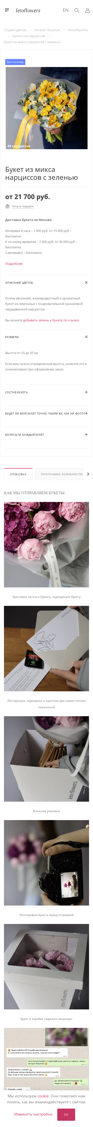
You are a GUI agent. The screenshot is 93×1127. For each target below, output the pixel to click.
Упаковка (18, 474)
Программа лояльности (62, 474)
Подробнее (14, 263)
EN (66, 10)
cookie (43, 1095)
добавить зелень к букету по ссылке (51, 320)
